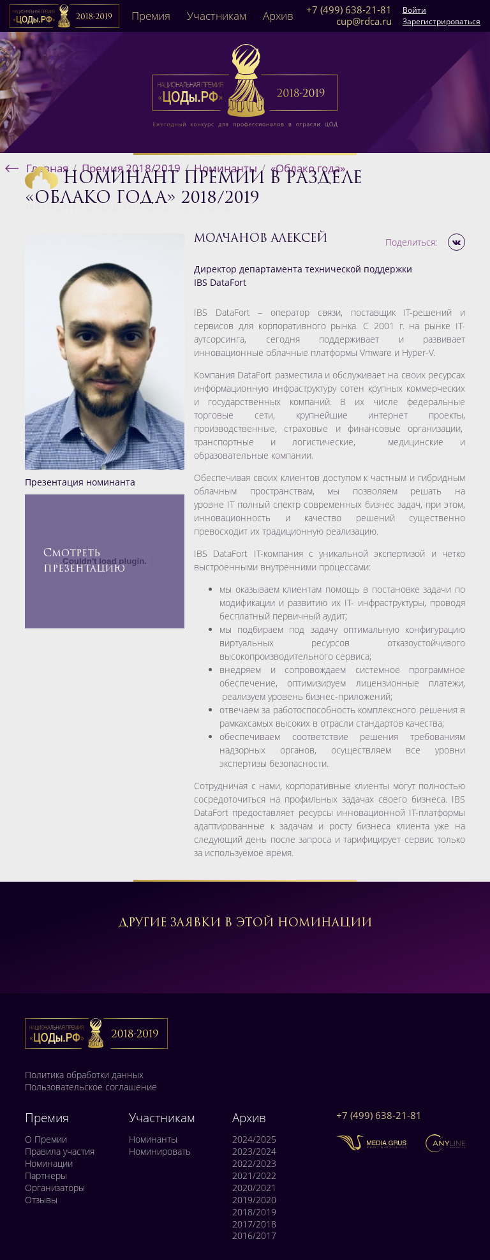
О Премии (46, 1139)
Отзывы (41, 1200)
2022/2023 (254, 1163)
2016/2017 (254, 1235)
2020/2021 (254, 1188)
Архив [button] (278, 15)
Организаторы (55, 1188)
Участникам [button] (216, 15)
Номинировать (160, 1151)
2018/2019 (254, 1212)
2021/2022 (254, 1176)
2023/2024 (254, 1151)
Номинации (49, 1163)
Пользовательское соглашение (91, 1087)
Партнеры (46, 1176)
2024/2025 (254, 1139)
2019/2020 (254, 1200)
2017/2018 (254, 1224)
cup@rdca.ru (364, 21)
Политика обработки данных (84, 1075)
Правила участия (59, 1151)
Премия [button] (150, 15)
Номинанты (153, 1139)
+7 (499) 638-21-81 (349, 10)
